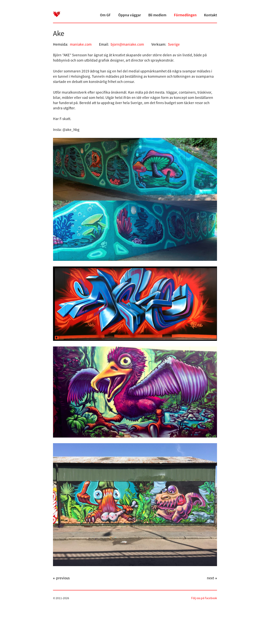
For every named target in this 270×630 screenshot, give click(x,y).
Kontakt (210, 15)
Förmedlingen (185, 15)
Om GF (105, 15)
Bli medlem (157, 15)
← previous (61, 578)
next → (212, 578)
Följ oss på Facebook (204, 598)
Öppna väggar (129, 15)
